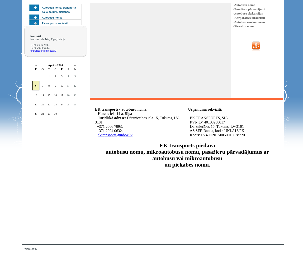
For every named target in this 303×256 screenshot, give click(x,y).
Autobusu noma (52, 17)
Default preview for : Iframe (187, 204)
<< (36, 66)
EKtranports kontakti (55, 23)
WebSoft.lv (30, 248)
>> (75, 66)
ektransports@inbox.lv (43, 50)
